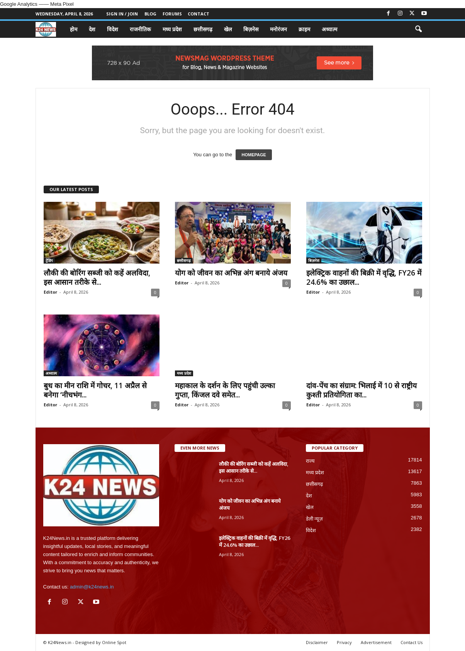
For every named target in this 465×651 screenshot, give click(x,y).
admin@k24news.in (92, 587)
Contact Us (412, 642)
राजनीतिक (140, 29)
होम (73, 29)
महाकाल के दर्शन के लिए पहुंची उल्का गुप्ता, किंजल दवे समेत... (225, 390)
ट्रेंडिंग (49, 260)
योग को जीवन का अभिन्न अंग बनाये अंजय (231, 273)
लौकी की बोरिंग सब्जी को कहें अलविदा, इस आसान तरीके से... (97, 277)
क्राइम (304, 29)
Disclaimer (317, 642)
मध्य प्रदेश (172, 29)
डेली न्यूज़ (314, 519)
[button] (418, 29)
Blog (150, 14)
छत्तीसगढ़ (202, 29)
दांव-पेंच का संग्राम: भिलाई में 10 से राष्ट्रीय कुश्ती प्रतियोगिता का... (361, 390)
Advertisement (376, 642)
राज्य (310, 461)
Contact (198, 14)
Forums (172, 14)
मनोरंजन (278, 29)
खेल (228, 29)
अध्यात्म (329, 29)
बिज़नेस (250, 29)
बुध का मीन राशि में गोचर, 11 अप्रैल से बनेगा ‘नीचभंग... (95, 390)
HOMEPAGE (253, 154)
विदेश (112, 29)
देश (92, 29)
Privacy (344, 642)
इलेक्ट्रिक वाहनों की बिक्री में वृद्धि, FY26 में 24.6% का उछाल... (363, 277)
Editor (50, 292)
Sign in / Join (122, 14)
